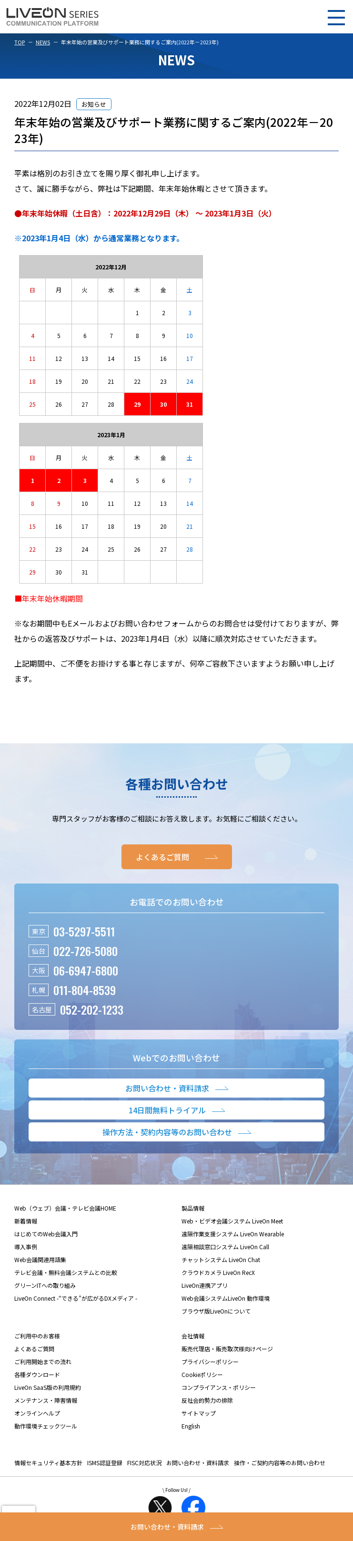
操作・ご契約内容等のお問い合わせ (279, 1463)
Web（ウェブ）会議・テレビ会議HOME (65, 1208)
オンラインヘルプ (37, 1413)
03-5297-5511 (84, 931)
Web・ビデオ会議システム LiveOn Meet (232, 1221)
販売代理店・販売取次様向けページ (227, 1349)
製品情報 (193, 1208)
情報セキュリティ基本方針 (48, 1463)
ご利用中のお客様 (37, 1336)
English (191, 1426)
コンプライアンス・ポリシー (219, 1387)
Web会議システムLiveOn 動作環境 (226, 1298)
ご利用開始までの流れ (42, 1361)
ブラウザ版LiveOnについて (216, 1311)
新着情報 (25, 1221)
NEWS (43, 42)
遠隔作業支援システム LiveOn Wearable (233, 1234)
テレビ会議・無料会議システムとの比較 (65, 1272)
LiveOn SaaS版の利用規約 (47, 1387)
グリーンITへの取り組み (45, 1285)
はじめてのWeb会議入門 (46, 1234)
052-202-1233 (91, 1009)
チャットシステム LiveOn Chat (221, 1259)
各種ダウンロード (37, 1374)
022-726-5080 (85, 950)
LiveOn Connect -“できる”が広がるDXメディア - (75, 1298)
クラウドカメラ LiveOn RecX (218, 1272)
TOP (19, 42)
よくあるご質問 (34, 1349)
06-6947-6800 (85, 970)
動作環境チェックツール (45, 1426)
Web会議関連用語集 (40, 1259)
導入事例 (25, 1247)
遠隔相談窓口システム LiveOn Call (225, 1247)
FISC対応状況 (144, 1463)
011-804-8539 (84, 989)
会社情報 (193, 1336)
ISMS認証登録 (104, 1463)
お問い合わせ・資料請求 (197, 1463)
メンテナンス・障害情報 (45, 1400)
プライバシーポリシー (210, 1361)
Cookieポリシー (202, 1374)
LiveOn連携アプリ (205, 1285)
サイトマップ (199, 1413)
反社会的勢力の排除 (207, 1400)
